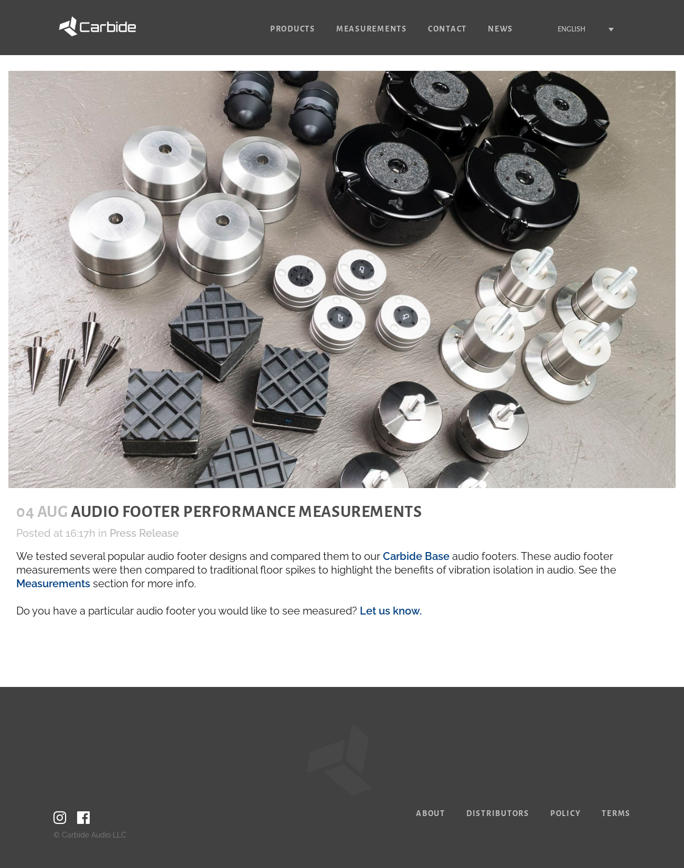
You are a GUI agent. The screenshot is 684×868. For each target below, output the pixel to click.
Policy (565, 813)
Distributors (497, 813)
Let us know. (391, 611)
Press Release (144, 533)
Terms (616, 813)
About (430, 813)
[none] (579, 29)
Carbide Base (416, 556)
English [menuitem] (571, 29)
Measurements (53, 583)
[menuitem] (579, 29)
